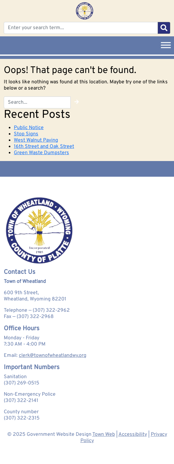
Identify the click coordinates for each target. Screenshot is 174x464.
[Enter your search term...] (81, 28)
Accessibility (132, 434)
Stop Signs (26, 134)
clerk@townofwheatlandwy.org (52, 355)
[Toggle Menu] (166, 45)
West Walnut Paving (36, 140)
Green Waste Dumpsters (41, 153)
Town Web (103, 434)
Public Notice (29, 128)
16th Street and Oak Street (44, 146)
